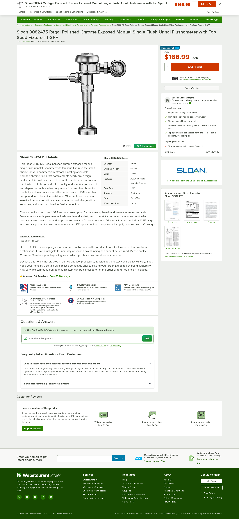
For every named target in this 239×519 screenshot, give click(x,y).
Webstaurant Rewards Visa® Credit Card (197, 79)
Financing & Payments (174, 491)
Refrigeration (54, 19)
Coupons (126, 491)
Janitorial (180, 19)
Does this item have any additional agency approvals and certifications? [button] (62, 363)
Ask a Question (145, 146)
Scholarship (169, 494)
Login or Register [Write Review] (32, 428)
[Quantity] (167, 67)
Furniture (140, 19)
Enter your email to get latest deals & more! (32, 458)
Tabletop (109, 19)
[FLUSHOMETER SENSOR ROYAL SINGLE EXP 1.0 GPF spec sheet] (172, 211)
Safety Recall (128, 502)
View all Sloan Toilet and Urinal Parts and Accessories (192, 181)
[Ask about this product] (87, 338)
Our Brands (169, 483)
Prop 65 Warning (59, 276)
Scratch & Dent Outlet (132, 483)
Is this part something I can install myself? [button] (46, 383)
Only (166, 52)
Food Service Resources (134, 494)
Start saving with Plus (154, 461)
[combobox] (115, 11)
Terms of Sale (120, 514)
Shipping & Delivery (211, 497)
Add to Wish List (191, 88)
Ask (147, 338)
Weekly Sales (128, 487)
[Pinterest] (50, 497)
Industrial (194, 19)
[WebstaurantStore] (42, 475)
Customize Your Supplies (94, 491)
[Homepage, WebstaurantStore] (42, 10)
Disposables (125, 19)
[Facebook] (35, 497)
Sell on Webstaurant (173, 498)
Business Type (212, 19)
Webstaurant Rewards (93, 483)
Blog (124, 480)
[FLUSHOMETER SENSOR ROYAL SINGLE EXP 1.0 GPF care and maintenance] (172, 237)
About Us (168, 480)
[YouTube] (27, 497)
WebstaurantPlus (91, 480)
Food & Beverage (90, 19)
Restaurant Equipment (31, 19)
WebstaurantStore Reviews (135, 498)
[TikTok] (43, 497)
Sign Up (118, 458)
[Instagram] (19, 497)
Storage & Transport (160, 19)
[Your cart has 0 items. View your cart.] (217, 11)
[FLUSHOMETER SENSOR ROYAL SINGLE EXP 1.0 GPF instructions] (192, 211)
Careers (167, 487)
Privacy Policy (115, 346)
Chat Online (208, 493)
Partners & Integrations (94, 498)
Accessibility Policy (168, 514)
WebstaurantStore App (93, 487)
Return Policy (170, 502)
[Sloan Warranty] (211, 211)
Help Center (211, 481)
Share (127, 146)
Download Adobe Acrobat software (178, 256)
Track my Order (211, 487)
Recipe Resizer (90, 494)
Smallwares (71, 19)
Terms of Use (100, 346)
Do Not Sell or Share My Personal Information (201, 514)
